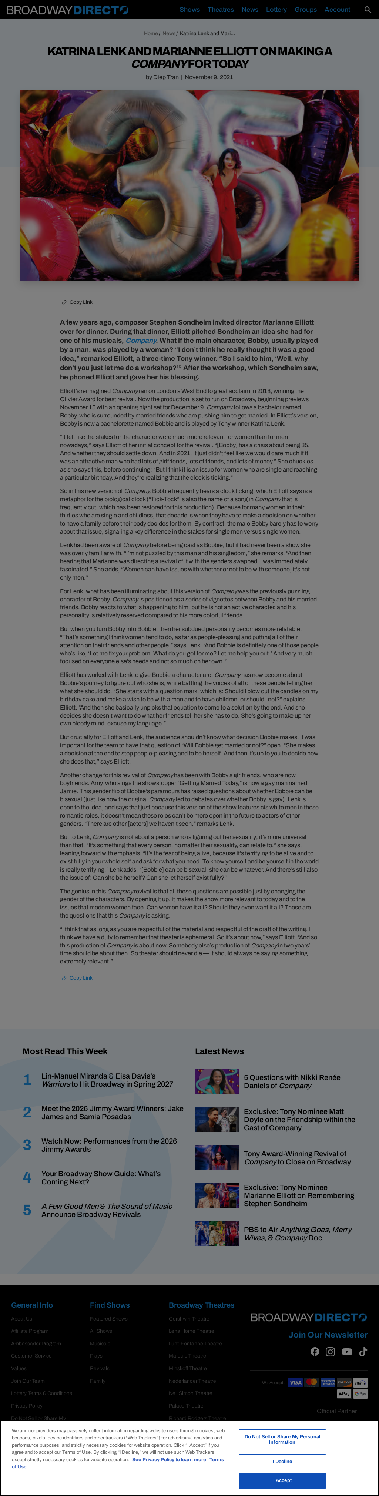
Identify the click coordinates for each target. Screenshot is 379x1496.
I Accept (282, 1480)
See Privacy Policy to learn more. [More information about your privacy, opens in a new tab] (170, 1459)
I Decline (282, 1461)
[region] (189, 1458)
